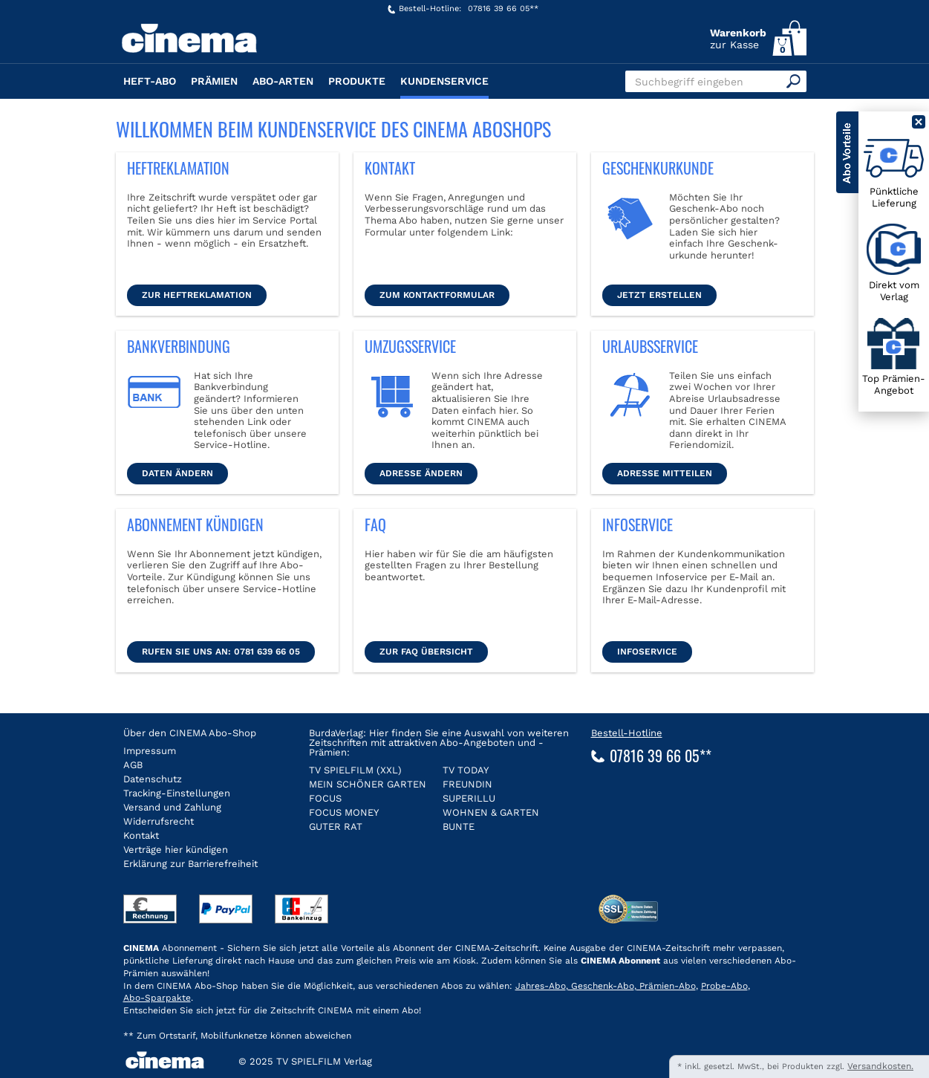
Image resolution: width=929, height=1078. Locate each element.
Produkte (356, 81)
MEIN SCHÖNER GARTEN (367, 784)
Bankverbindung (178, 346)
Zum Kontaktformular (437, 295)
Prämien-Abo (666, 986)
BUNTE (459, 826)
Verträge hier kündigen (175, 849)
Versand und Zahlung (172, 807)
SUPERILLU (469, 798)
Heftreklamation (178, 168)
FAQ (375, 524)
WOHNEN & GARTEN (491, 812)
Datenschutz (152, 779)
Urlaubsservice (650, 346)
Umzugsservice (410, 346)
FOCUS (325, 798)
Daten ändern (177, 473)
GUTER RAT (335, 826)
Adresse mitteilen (664, 473)
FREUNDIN (467, 784)
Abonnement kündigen (195, 524)
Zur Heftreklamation (197, 295)
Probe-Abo (724, 986)
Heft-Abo (149, 81)
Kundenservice (444, 81)
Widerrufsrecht (158, 821)
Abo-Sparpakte (157, 998)
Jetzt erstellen (659, 295)
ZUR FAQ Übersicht (426, 651)
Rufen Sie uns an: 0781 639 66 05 (221, 651)
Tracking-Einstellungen (176, 793)
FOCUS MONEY (344, 812)
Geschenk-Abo (601, 986)
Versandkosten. (880, 1066)
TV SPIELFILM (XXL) (355, 770)
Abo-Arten (282, 81)
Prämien (214, 81)
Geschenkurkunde (658, 168)
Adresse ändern (421, 473)
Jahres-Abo (540, 986)
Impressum (149, 750)
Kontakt (390, 168)
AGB (133, 764)
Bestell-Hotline (626, 732)
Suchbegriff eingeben (689, 82)
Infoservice (637, 524)
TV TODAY (466, 770)
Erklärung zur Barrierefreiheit (190, 863)
